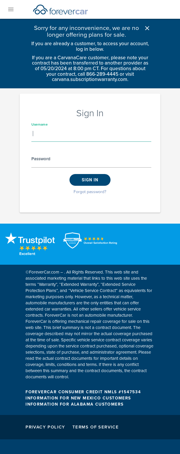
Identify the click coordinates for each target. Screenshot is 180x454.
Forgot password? (90, 191)
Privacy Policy (45, 427)
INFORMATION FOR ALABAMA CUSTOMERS (74, 404)
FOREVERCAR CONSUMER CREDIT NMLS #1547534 (83, 391)
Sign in (90, 180)
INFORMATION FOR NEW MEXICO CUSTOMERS (78, 398)
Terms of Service (95, 427)
